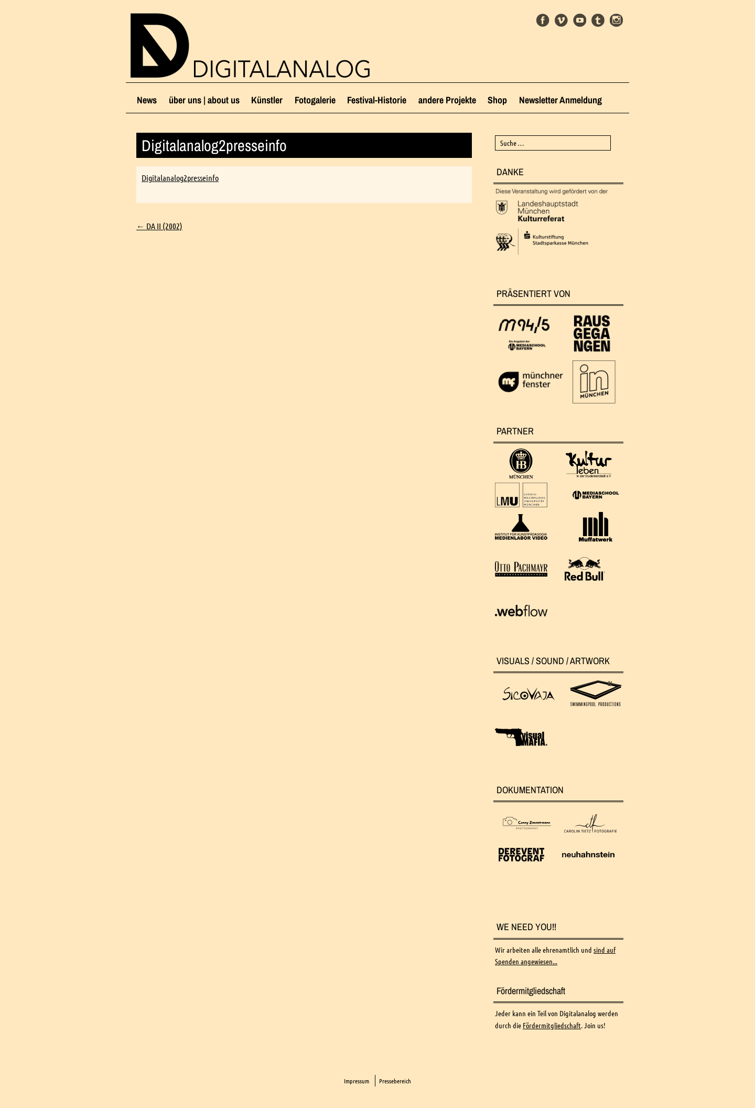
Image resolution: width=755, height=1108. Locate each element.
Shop (497, 99)
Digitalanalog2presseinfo (180, 178)
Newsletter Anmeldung (560, 99)
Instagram (616, 20)
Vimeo (561, 20)
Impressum (356, 1081)
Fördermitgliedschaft (552, 1025)
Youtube (579, 20)
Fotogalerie (315, 99)
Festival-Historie (376, 99)
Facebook (542, 20)
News (147, 99)
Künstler (267, 99)
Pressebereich (395, 1081)
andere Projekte (447, 99)
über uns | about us (204, 99)
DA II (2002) (159, 226)
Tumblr (598, 20)
